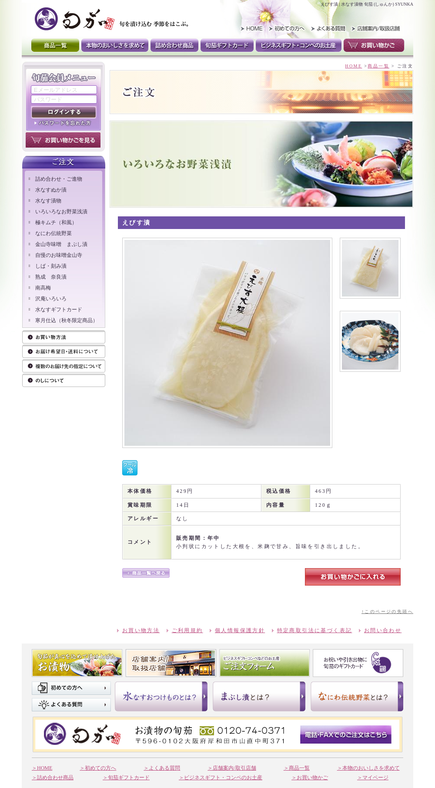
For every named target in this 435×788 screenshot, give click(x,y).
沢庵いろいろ (51, 299)
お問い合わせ (383, 630)
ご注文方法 (63, 352)
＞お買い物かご (309, 778)
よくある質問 (327, 28)
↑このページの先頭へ (387, 611)
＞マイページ (372, 778)
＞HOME (42, 768)
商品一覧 (55, 45)
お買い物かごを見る (63, 140)
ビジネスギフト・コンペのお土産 (298, 45)
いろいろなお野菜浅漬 (61, 212)
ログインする (64, 112)
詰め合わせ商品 (174, 45)
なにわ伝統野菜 (53, 233)
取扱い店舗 (374, 28)
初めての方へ (71, 688)
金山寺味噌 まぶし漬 (61, 244)
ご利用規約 (187, 630)
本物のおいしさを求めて (115, 45)
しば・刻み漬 (51, 266)
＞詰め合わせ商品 (53, 778)
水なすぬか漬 (51, 190)
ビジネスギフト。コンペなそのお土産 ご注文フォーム (264, 663)
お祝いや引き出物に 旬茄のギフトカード (358, 663)
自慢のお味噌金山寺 (58, 255)
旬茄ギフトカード (227, 45)
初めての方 (288, 28)
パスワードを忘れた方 (64, 123)
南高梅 (43, 288)
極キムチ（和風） (56, 222)
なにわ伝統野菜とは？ (357, 696)
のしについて (63, 381)
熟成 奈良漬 (51, 277)
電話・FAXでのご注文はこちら (346, 734)
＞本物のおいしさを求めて (368, 768)
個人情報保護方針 (240, 630)
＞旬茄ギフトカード (126, 778)
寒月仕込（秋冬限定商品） (66, 320)
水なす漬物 (48, 201)
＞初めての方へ (98, 768)
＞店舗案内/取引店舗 (231, 768)
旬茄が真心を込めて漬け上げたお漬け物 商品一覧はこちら (77, 663)
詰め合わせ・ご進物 (58, 179)
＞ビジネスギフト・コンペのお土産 (220, 778)
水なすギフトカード (58, 309)
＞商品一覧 (297, 768)
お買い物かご (374, 45)
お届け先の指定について (63, 366)
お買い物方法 (63, 337)
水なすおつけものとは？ (161, 696)
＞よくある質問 (162, 768)
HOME (248, 28)
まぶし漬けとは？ (259, 696)
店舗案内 (171, 663)
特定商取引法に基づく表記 (314, 630)
